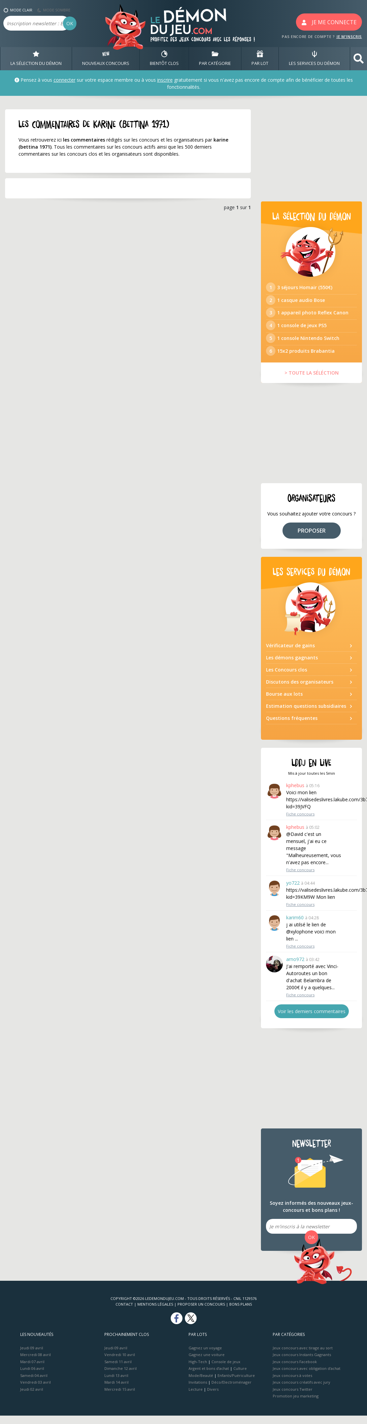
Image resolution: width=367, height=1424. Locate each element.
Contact (124, 1312)
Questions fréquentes (292, 726)
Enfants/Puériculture (236, 1383)
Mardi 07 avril (32, 1370)
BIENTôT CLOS (164, 58)
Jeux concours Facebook (295, 1370)
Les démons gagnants (292, 666)
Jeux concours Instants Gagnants (302, 1362)
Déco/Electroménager (231, 1390)
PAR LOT (260, 58)
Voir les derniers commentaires (311, 1019)
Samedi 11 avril (118, 1370)
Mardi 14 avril (116, 1390)
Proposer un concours (201, 1312)
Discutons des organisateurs (299, 690)
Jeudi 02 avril (31, 1397)
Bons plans (240, 1312)
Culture (240, 1376)
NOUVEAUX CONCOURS (105, 58)
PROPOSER (312, 538)
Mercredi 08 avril (35, 1362)
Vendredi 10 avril (119, 1362)
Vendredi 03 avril (35, 1390)
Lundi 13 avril (116, 1383)
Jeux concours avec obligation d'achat (306, 1376)
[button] (358, 58)
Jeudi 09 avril (31, 1356)
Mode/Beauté (201, 1383)
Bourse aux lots (284, 702)
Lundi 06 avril (32, 1376)
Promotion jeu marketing (296, 1404)
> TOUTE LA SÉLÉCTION (312, 381)
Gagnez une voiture (207, 1362)
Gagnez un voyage (205, 1356)
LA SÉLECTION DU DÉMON (36, 58)
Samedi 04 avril (33, 1383)
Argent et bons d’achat (209, 1376)
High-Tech (198, 1370)
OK (69, 23)
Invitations (198, 1390)
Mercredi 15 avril (119, 1397)
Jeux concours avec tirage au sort (303, 1356)
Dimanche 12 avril (120, 1376)
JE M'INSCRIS (349, 36)
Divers (213, 1397)
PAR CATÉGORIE (215, 58)
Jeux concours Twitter (292, 1397)
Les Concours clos (286, 678)
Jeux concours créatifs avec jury (301, 1390)
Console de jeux (225, 1370)
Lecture (196, 1397)
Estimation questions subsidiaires (306, 714)
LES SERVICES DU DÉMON (314, 58)
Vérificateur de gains (290, 654)
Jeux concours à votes (292, 1383)
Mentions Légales (155, 1312)
